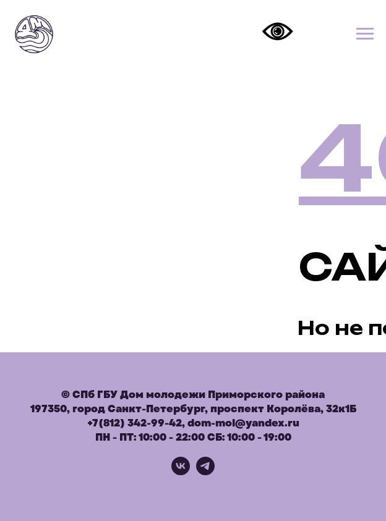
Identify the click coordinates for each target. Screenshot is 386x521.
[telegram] (205, 472)
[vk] (180, 472)
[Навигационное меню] (365, 34)
